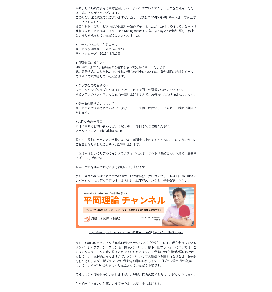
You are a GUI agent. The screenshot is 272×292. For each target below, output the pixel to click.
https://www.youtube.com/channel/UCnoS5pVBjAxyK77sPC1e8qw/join (136, 232)
